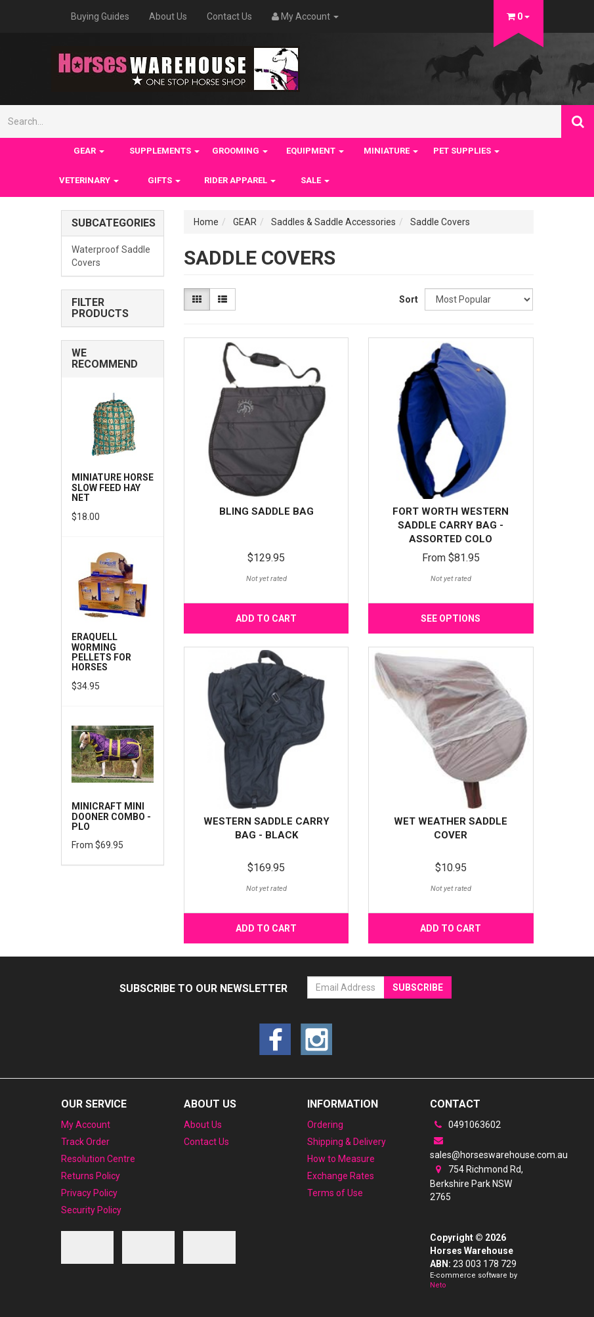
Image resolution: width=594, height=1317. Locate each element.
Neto (438, 1285)
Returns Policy (90, 1176)
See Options (450, 618)
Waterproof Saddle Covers (111, 256)
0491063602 (465, 1124)
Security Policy (91, 1210)
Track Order (85, 1141)
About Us (168, 16)
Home (206, 222)
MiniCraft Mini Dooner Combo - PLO (111, 816)
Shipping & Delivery (346, 1141)
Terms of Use (335, 1193)
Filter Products (100, 308)
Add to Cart (266, 618)
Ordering (325, 1124)
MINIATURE (391, 151)
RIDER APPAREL (240, 180)
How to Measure (341, 1159)
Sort (407, 299)
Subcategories (113, 223)
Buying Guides (100, 16)
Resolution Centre (98, 1159)
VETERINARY (89, 180)
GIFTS (164, 180)
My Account (85, 1124)
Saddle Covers (440, 222)
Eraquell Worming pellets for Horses (101, 652)
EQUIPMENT (315, 151)
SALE (315, 180)
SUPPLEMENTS (164, 151)
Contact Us (229, 16)
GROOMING (240, 151)
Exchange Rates (340, 1176)
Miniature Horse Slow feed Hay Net (113, 487)
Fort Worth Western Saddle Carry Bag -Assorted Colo (450, 525)
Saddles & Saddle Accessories (333, 222)
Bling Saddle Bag (266, 511)
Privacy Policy (89, 1193)
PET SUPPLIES (466, 151)
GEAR (89, 151)
